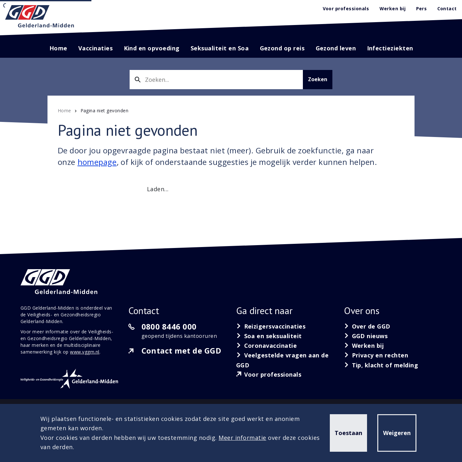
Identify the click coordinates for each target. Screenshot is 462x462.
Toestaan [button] (348, 433)
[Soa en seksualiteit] (269, 336)
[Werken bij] (364, 345)
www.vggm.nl (84, 352)
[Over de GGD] (367, 326)
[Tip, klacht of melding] (381, 365)
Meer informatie (242, 437)
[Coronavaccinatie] (266, 345)
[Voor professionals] (269, 374)
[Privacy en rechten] (376, 355)
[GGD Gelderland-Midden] (39, 16)
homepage (97, 162)
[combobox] (216, 79)
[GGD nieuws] (366, 336)
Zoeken (317, 79)
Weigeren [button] (397, 433)
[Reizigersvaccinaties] (270, 326)
